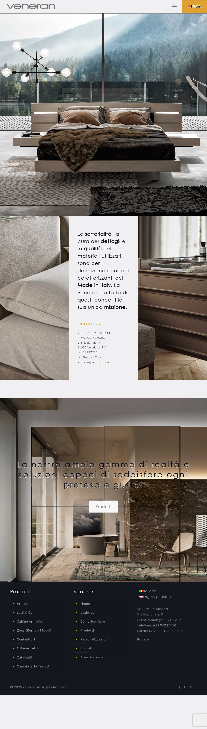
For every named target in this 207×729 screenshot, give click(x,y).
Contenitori (26, 639)
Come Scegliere (92, 621)
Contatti (87, 648)
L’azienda (87, 612)
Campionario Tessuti (33, 666)
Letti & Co (25, 612)
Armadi (22, 603)
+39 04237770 (164, 625)
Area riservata (91, 657)
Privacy (143, 639)
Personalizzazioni (94, 639)
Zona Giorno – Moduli (34, 630)
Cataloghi (24, 657)
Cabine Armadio (29, 621)
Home (85, 603)
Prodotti (87, 630)
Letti (27, 648)
